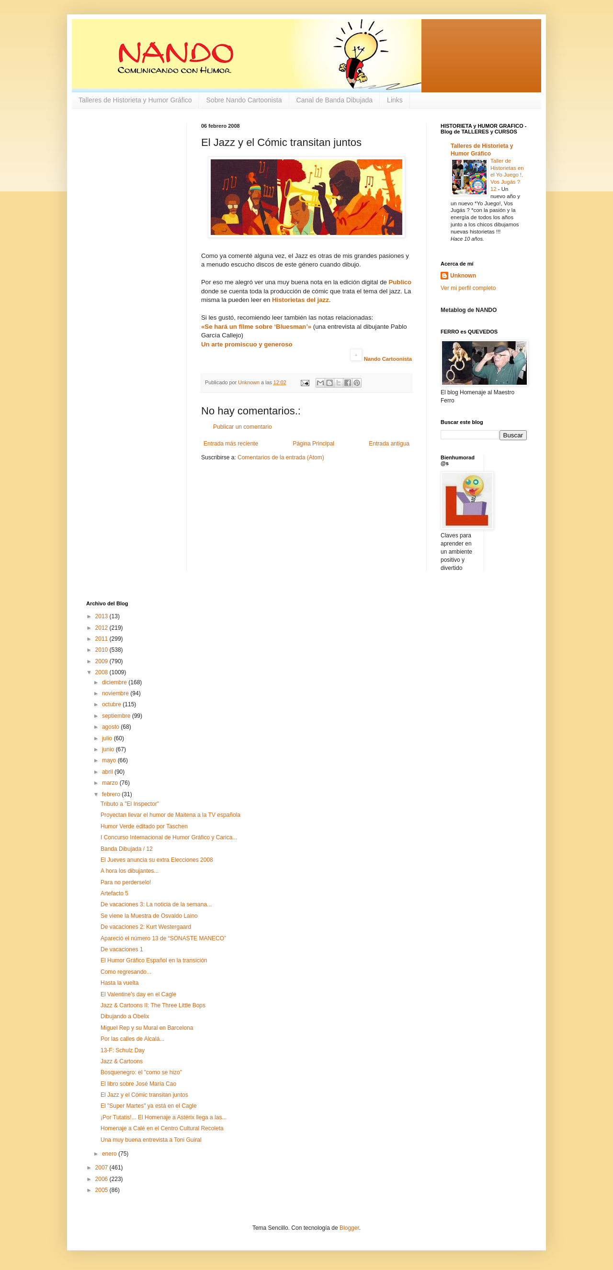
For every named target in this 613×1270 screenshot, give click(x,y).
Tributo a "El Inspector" (130, 804)
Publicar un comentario (242, 426)
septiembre (117, 716)
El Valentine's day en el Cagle (138, 994)
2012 (102, 627)
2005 (102, 1190)
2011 (102, 638)
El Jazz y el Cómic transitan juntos (144, 1095)
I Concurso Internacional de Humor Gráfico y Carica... (169, 837)
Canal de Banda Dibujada (334, 100)
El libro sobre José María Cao (138, 1084)
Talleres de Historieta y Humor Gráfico (135, 100)
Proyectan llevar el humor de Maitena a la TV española (170, 815)
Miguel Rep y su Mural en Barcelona (147, 1028)
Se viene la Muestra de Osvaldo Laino (149, 916)
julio (108, 738)
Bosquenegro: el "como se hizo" (141, 1072)
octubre (112, 704)
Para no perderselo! (126, 882)
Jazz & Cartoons (122, 1061)
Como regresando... (126, 972)
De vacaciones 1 (122, 949)
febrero (112, 794)
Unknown (463, 275)
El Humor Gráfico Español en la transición (154, 960)
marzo (111, 783)
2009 (102, 661)
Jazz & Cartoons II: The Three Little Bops (153, 1005)
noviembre (116, 693)
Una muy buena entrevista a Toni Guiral (151, 1139)
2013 (102, 616)
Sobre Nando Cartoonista (244, 100)
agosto (111, 727)
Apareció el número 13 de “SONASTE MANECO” (163, 938)
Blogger (349, 1228)
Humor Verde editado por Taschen (144, 826)
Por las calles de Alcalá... (132, 1039)
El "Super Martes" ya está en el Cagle (149, 1106)
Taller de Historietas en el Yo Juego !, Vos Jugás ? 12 (507, 175)
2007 (102, 1167)
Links (395, 100)
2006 (102, 1179)
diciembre (115, 682)
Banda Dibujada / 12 (127, 849)
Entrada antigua (389, 443)
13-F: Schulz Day (123, 1050)
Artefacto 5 (114, 893)
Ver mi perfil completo (468, 288)
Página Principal (313, 443)
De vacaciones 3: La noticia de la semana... (156, 904)
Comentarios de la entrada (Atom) (281, 457)
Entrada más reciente (231, 443)
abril (108, 772)
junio (109, 749)
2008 (102, 672)
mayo (110, 760)
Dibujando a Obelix (125, 1016)
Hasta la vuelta (119, 983)
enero (110, 1153)
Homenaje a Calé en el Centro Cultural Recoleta (162, 1128)
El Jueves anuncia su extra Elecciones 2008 (157, 860)
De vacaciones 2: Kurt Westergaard (146, 927)
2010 (102, 649)
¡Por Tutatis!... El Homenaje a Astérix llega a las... (164, 1117)
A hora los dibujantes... (130, 871)
